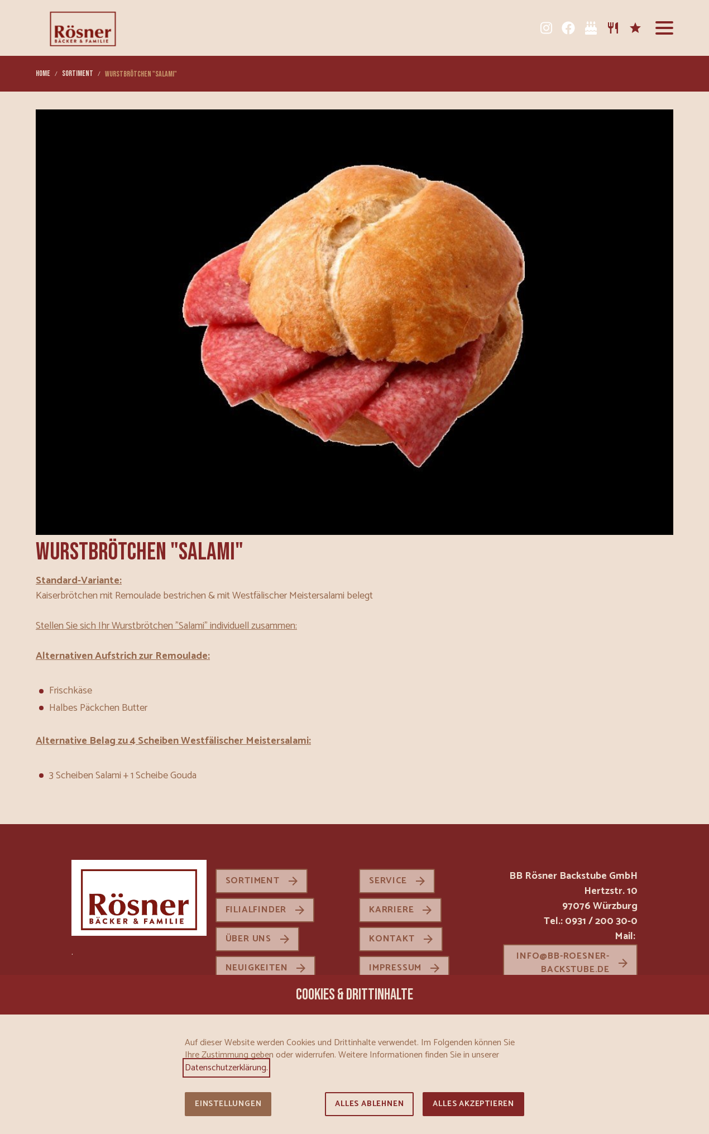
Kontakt (392, 938)
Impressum (395, 967)
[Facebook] (568, 28)
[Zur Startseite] (83, 28)
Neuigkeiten (257, 967)
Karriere (391, 909)
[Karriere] (635, 28)
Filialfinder (256, 909)
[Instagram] (546, 28)
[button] (664, 28)
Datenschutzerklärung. (226, 1067)
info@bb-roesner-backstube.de (563, 963)
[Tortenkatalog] (590, 28)
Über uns (248, 938)
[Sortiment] (613, 28)
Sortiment (253, 880)
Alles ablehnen (369, 1104)
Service (388, 880)
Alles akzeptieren (473, 1104)
